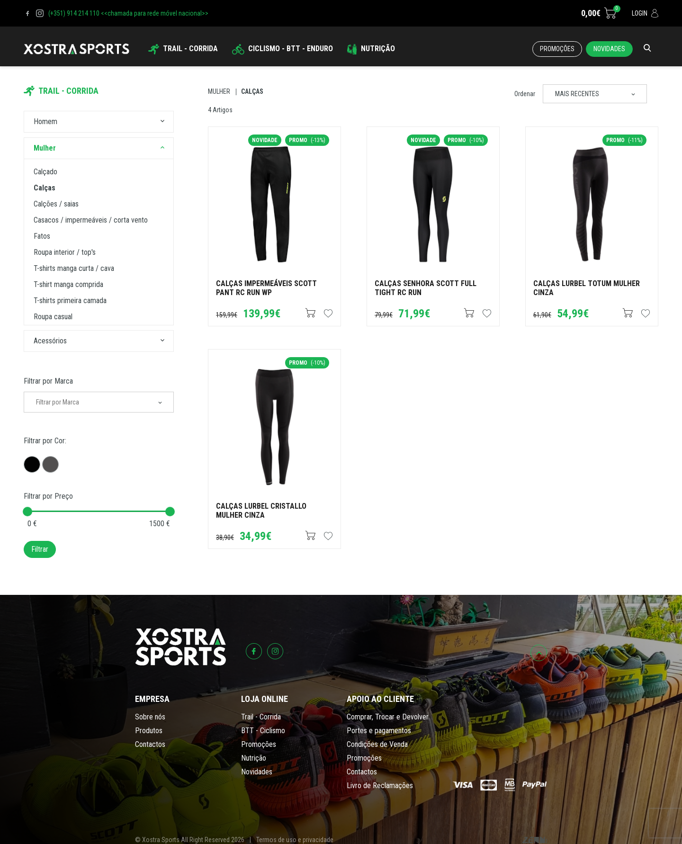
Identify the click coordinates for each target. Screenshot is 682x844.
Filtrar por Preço (48, 496)
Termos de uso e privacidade (294, 840)
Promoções (557, 49)
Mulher (219, 91)
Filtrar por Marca (48, 381)
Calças (252, 91)
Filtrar (39, 549)
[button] (162, 122)
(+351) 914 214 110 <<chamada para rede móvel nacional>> (128, 13)
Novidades (609, 49)
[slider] (27, 511)
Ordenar (524, 94)
